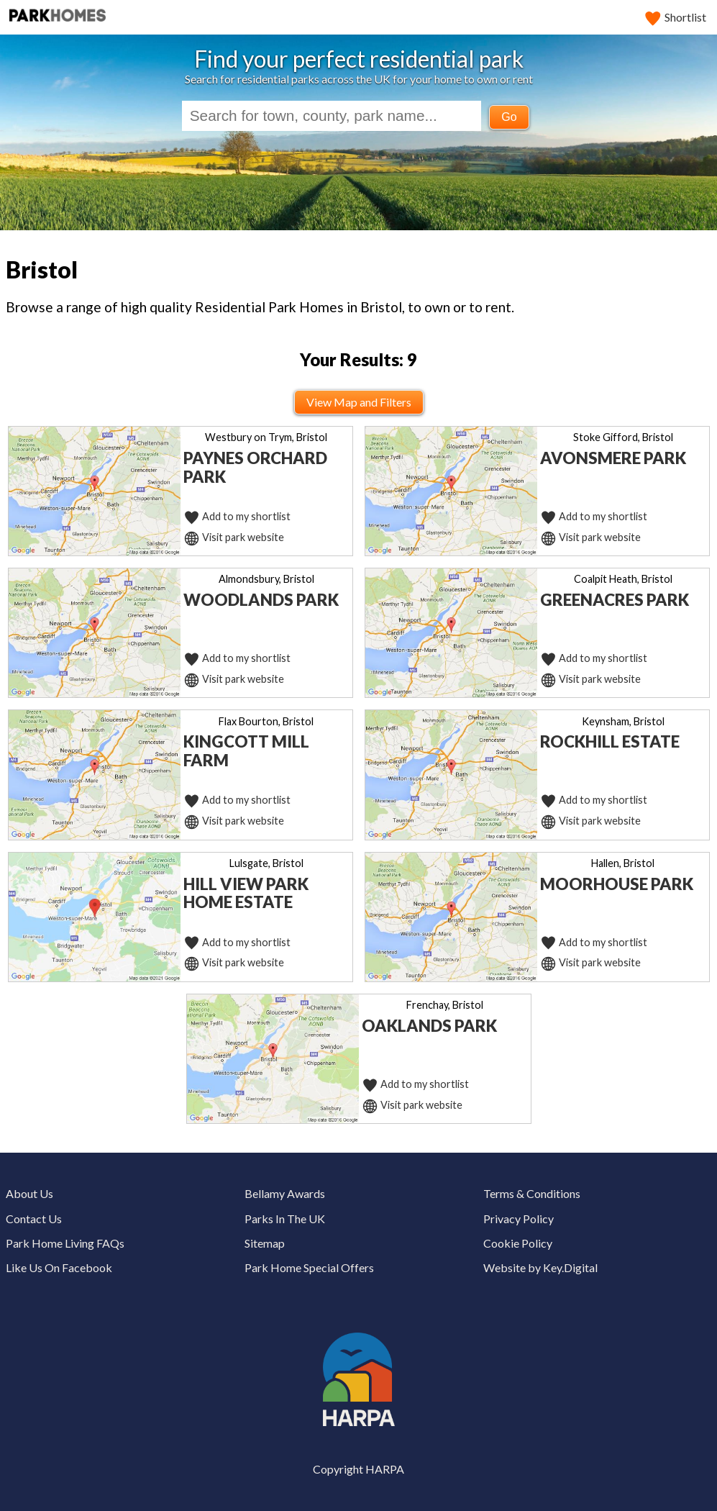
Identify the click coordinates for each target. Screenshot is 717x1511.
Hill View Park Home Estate (246, 893)
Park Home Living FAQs (65, 1243)
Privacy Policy (518, 1218)
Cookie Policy (517, 1243)
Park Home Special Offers (309, 1267)
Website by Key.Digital (540, 1267)
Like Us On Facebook (59, 1267)
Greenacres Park (614, 599)
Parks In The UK (285, 1218)
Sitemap (265, 1243)
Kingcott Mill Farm (246, 751)
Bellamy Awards (285, 1193)
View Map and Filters (358, 402)
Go (508, 117)
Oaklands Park (429, 1025)
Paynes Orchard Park (255, 467)
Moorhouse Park (616, 884)
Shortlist (676, 17)
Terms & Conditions (531, 1193)
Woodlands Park (261, 599)
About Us (29, 1193)
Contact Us (34, 1218)
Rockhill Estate (610, 741)
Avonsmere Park (613, 458)
